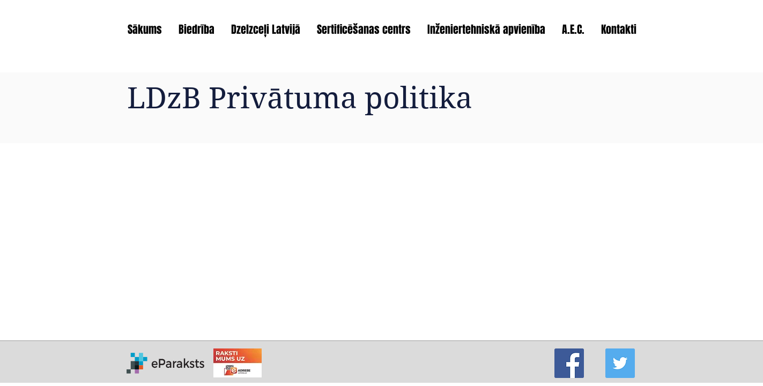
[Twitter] (620, 363)
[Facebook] (569, 363)
